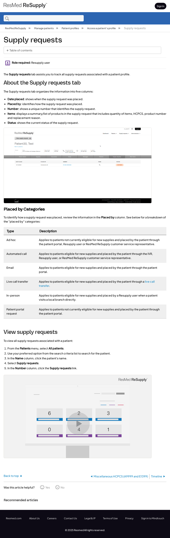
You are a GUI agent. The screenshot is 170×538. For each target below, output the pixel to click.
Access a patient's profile (101, 28)
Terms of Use (110, 518)
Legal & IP (90, 518)
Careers (51, 518)
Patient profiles (70, 28)
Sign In (160, 6)
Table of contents (21, 50)
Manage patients (44, 28)
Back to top (11, 475)
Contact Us (70, 518)
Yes (47, 487)
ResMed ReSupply (15, 28)
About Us (34, 518)
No (62, 487)
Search (7, 18)
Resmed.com (14, 518)
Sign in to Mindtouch (152, 518)
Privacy (129, 518)
